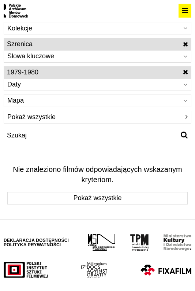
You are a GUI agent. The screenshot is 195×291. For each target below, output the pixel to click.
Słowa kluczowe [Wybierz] (97, 56)
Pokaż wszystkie (97, 117)
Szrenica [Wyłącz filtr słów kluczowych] (97, 44)
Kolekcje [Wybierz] (97, 28)
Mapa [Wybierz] (97, 100)
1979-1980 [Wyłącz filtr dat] (97, 72)
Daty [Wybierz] (97, 84)
